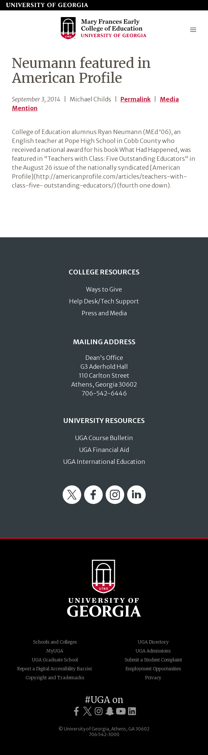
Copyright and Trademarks (55, 677)
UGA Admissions (153, 651)
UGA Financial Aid (104, 449)
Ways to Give (104, 289)
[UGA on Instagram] (98, 711)
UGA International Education (104, 461)
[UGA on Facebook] (76, 711)
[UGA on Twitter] (87, 711)
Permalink (135, 99)
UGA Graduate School (55, 660)
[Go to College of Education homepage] (104, 38)
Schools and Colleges (55, 642)
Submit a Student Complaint (153, 660)
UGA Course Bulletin (104, 438)
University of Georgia (104, 588)
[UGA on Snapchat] (109, 711)
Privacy (153, 677)
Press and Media (104, 313)
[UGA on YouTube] (120, 711)
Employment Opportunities (153, 668)
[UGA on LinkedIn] (132, 711)
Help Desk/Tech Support (104, 301)
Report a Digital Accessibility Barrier (54, 668)
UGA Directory (153, 642)
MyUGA (54, 651)
